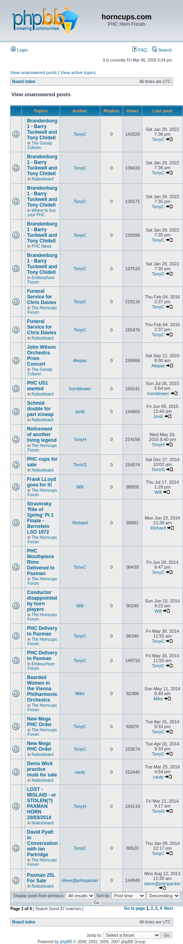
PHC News (42, 246)
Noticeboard (43, 179)
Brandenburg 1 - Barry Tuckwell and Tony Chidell (42, 129)
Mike (80, 693)
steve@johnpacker (80, 880)
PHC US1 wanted (37, 385)
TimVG (80, 464)
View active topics (78, 72)
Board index (23, 81)
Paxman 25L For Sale (41, 878)
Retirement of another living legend (41, 434)
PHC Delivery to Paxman (42, 631)
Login (19, 50)
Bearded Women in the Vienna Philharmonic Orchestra (42, 689)
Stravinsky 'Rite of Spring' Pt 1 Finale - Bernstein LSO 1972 (40, 518)
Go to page (134, 908)
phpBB (66, 942)
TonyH (80, 439)
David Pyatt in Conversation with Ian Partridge (42, 843)
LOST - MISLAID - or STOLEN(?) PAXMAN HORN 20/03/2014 (41, 803)
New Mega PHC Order (39, 721)
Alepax (80, 360)
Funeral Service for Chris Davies (41, 296)
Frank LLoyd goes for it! (41, 482)
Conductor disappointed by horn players (42, 601)
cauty (80, 772)
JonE (80, 411)
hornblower (80, 388)
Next (168, 908)
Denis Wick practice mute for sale (42, 769)
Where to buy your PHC (41, 212)
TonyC (80, 134)
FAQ (139, 50)
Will (79, 486)
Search (162, 50)
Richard (79, 522)
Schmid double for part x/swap (40, 408)
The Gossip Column (39, 145)
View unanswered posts (33, 72)
